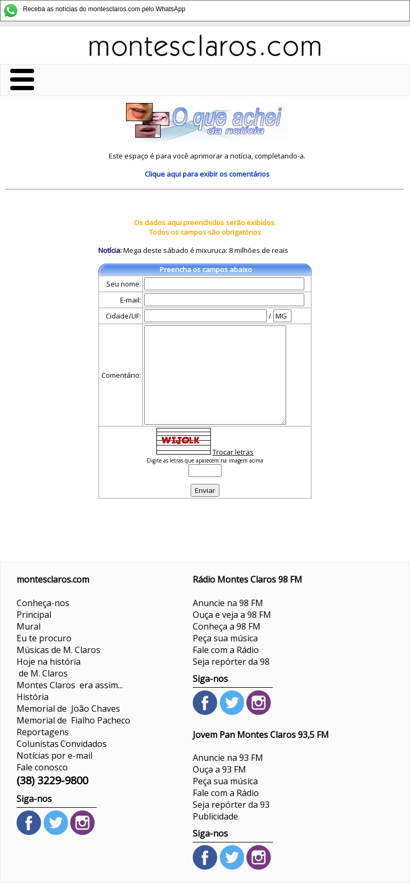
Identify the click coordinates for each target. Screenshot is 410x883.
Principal (34, 615)
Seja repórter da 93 (231, 804)
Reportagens (43, 732)
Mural (29, 626)
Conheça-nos (43, 603)
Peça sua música (225, 638)
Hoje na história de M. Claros (49, 667)
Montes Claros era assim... (70, 685)
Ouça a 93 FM (219, 769)
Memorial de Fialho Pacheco (73, 720)
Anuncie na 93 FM (228, 757)
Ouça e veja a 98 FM (232, 615)
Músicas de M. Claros (58, 650)
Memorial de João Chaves (68, 708)
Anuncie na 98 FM (228, 603)
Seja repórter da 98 (231, 661)
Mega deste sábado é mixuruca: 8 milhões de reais (205, 250)
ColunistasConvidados (62, 744)
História (33, 697)
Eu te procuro (44, 638)
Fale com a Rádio (226, 650)
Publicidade (215, 816)
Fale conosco (42, 767)
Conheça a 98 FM (227, 626)
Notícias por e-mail (54, 755)
